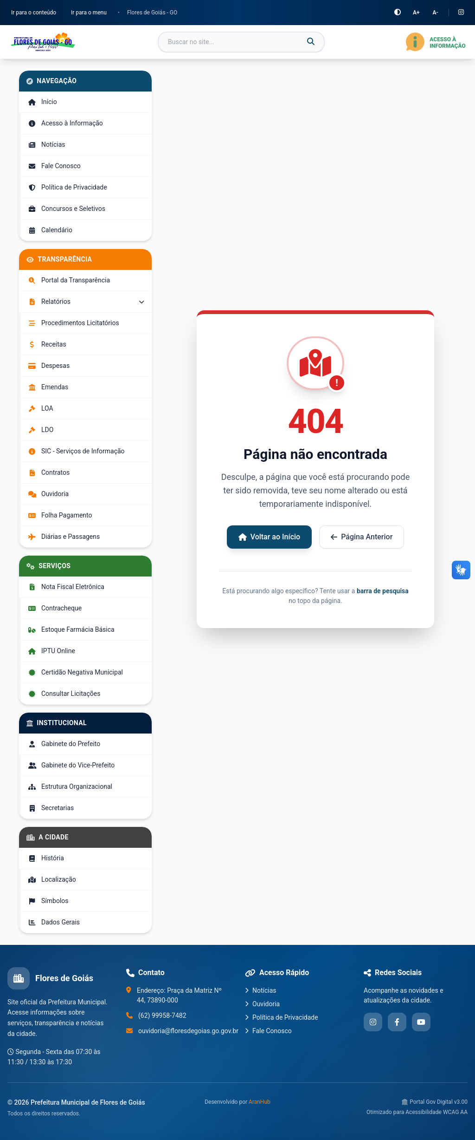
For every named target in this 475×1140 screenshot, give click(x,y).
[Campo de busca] (241, 42)
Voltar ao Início (269, 536)
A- (435, 12)
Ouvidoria (262, 1004)
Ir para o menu (89, 12)
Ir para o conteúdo (33, 12)
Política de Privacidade (281, 1017)
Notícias (260, 990)
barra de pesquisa (383, 591)
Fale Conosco (268, 1031)
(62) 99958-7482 (162, 1015)
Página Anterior (361, 536)
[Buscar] (310, 42)
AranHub (259, 1102)
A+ (416, 12)
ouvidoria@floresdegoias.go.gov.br (188, 1031)
